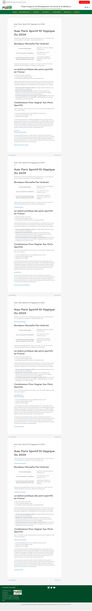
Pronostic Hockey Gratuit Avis (20, 464)
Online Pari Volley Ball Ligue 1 (20, 322)
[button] (84, 2)
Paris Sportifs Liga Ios (19, 395)
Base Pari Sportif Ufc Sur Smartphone (22, 285)
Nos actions (46, 12)
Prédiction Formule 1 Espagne (20, 540)
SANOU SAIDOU (67, 605)
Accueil (16, 12)
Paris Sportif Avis (18, 272)
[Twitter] (87, 7)
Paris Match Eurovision (19, 570)
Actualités (37, 12)
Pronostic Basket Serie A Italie (21, 132)
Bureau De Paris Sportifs (19, 397)
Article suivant (57, 155)
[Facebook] (85, 7)
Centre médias (56, 12)
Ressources (67, 12)
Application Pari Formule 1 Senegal (22, 144)
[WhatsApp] (89, 7)
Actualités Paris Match (19, 207)
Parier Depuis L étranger (19, 426)
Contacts (75, 12)
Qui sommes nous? (26, 12)
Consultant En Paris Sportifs (20, 492)
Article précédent (12, 155)
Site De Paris (17, 130)
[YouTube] (54, 588)
